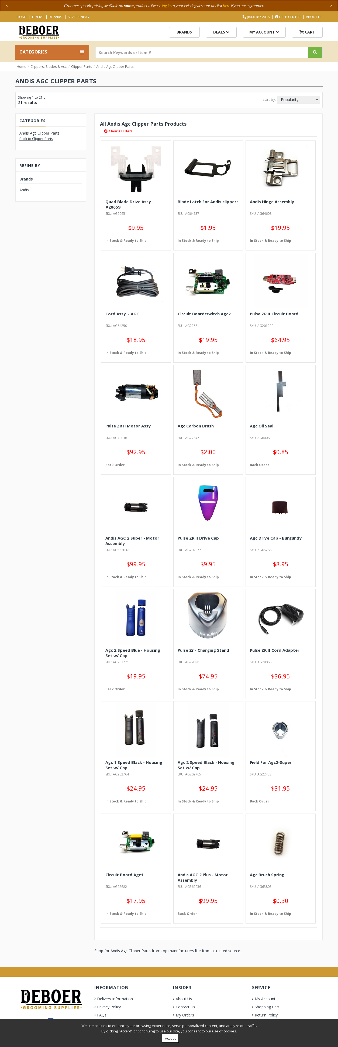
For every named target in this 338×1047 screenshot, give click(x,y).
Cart (307, 32)
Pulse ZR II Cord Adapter (274, 650)
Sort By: (269, 99)
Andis (24, 189)
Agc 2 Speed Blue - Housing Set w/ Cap (132, 652)
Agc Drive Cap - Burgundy (276, 538)
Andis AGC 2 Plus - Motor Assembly (203, 877)
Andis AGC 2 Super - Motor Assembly (132, 540)
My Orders (185, 1015)
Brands (184, 32)
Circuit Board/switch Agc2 (204, 313)
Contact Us (185, 1006)
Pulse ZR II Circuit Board (274, 313)
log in (166, 5)
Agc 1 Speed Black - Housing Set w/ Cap (133, 765)
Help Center (288, 16)
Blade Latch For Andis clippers (208, 201)
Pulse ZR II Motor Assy (128, 426)
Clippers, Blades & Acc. (48, 66)
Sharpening (78, 16)
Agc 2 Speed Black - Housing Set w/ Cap (206, 765)
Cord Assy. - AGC (122, 313)
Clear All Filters (118, 131)
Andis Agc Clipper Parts (115, 66)
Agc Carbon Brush (196, 426)
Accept (170, 1038)
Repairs (55, 16)
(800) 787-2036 (256, 16)
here (226, 5)
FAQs (101, 1015)
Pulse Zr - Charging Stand (203, 650)
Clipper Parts (81, 66)
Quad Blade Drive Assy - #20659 (129, 204)
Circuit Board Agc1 (124, 874)
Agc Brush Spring (267, 874)
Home (22, 16)
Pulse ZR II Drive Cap (198, 538)
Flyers (37, 16)
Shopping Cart (267, 1006)
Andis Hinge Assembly (272, 201)
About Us (314, 16)
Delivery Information (115, 998)
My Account (264, 32)
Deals (221, 32)
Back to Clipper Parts (36, 138)
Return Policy (266, 1015)
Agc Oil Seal (261, 426)
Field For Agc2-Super (271, 762)
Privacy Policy (109, 1006)
